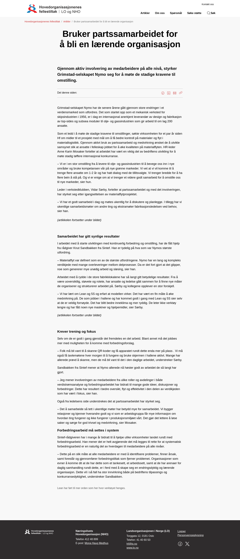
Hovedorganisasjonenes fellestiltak (42, 21)
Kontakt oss (208, 4)
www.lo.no (132, 547)
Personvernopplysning (190, 535)
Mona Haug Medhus (96, 543)
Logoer (181, 531)
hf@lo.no (131, 543)
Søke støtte (194, 13)
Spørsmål (176, 13)
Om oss (160, 13)
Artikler (145, 13)
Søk (211, 13)
